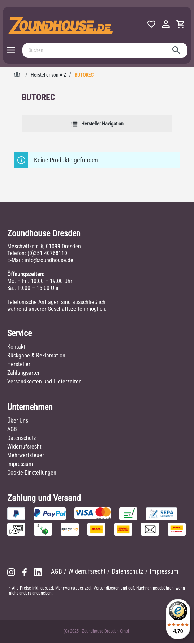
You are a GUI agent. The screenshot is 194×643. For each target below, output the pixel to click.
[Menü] (11, 50)
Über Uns (17, 420)
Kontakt (16, 346)
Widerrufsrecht (24, 446)
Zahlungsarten (24, 372)
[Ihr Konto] (166, 24)
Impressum (20, 463)
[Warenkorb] (180, 24)
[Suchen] (96, 50)
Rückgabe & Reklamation (36, 355)
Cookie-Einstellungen (31, 472)
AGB (12, 429)
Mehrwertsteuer (25, 455)
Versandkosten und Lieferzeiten (44, 381)
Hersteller (18, 364)
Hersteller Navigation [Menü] (97, 123)
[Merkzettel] (151, 24)
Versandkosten (107, 588)
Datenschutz (21, 437)
